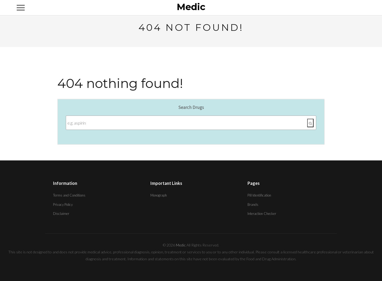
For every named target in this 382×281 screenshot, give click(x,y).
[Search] (310, 123)
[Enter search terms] (191, 123)
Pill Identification (259, 195)
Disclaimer (61, 213)
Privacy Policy (63, 204)
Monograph (158, 195)
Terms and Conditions (69, 195)
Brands (253, 204)
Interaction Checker (262, 213)
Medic (191, 7)
